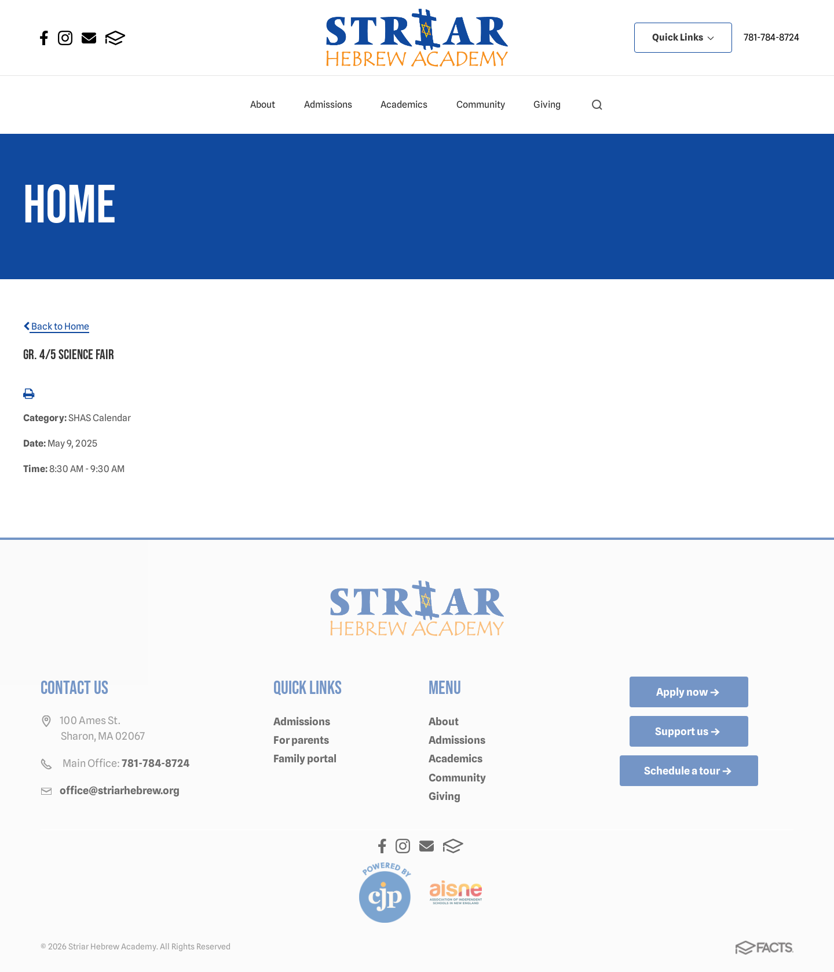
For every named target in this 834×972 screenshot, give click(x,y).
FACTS (115, 38)
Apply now (689, 693)
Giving (551, 105)
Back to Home (56, 326)
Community (485, 105)
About (267, 105)
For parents (301, 740)
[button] (597, 105)
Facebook (44, 38)
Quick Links (683, 37)
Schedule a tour (689, 772)
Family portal (304, 758)
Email (89, 38)
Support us (688, 732)
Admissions (333, 105)
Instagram (65, 38)
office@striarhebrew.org (120, 790)
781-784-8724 (771, 37)
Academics (409, 105)
